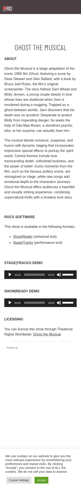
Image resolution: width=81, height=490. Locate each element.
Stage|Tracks (23, 242)
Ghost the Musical (47, 334)
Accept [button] (41, 480)
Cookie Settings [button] (19, 480)
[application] (40, 274)
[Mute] (59, 275)
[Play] (10, 275)
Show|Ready (22, 236)
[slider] (34, 275)
